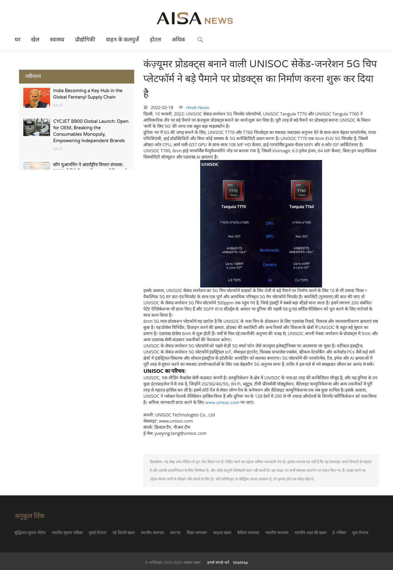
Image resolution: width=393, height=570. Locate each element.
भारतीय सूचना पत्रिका (67, 532)
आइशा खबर (222, 532)
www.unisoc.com (222, 402)
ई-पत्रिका (339, 532)
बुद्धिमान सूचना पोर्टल (29, 532)
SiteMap (240, 562)
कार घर (175, 532)
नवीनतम (33, 76)
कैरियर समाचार (248, 532)
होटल (155, 40)
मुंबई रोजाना (97, 532)
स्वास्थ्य (57, 40)
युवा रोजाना (360, 532)
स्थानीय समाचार (152, 532)
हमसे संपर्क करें (218, 562)
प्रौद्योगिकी (85, 40)
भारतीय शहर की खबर (310, 532)
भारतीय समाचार (276, 532)
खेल (35, 40)
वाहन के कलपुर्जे (122, 40)
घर (17, 40)
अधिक (178, 40)
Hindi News (197, 107)
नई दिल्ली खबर (123, 532)
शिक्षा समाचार (196, 532)
